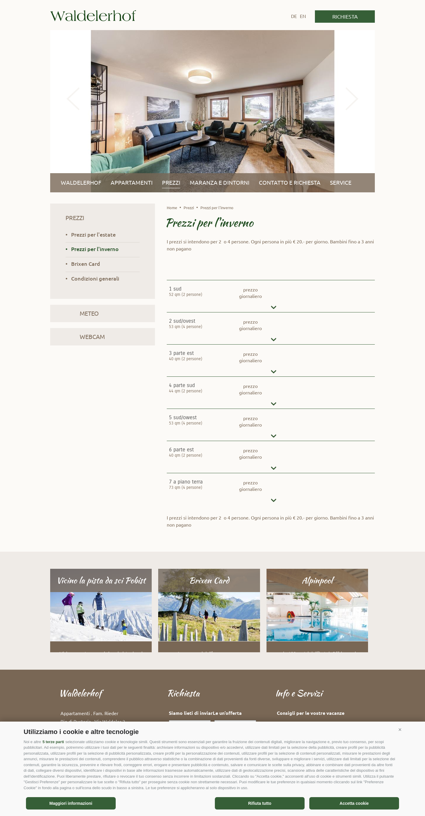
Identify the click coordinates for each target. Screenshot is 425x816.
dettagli (273, 307)
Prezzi (171, 182)
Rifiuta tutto (260, 803)
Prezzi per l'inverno (216, 207)
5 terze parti (53, 742)
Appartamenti (132, 182)
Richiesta (345, 16)
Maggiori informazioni (70, 803)
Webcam (92, 336)
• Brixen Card (83, 263)
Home (172, 207)
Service (341, 182)
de (294, 16)
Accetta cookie (354, 803)
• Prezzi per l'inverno (92, 248)
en (303, 16)
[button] (399, 729)
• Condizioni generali (92, 278)
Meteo (89, 313)
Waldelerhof (93, 15)
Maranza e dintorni (219, 182)
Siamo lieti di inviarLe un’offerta (205, 713)
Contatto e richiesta (290, 182)
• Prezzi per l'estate (91, 234)
